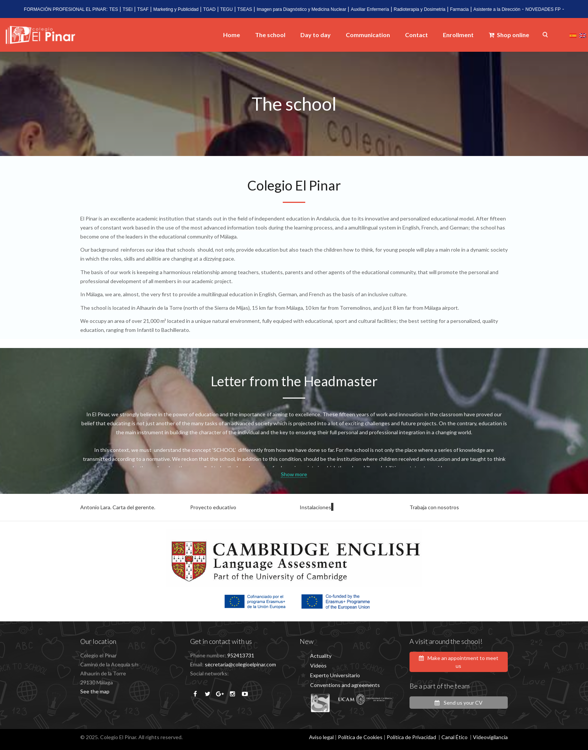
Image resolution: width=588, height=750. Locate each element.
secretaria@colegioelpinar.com (240, 664)
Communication (368, 34)
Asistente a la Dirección (496, 9)
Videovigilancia (490, 737)
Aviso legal (321, 737)
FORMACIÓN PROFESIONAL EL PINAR (65, 9)
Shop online (509, 34)
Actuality (321, 655)
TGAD (209, 9)
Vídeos (318, 665)
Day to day (315, 34)
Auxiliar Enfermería (370, 9)
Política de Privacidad (411, 737)
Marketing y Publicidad (176, 9)
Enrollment (458, 34)
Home (231, 34)
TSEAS (244, 9)
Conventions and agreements (345, 685)
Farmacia (459, 9)
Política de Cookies (360, 737)
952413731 (240, 655)
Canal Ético (454, 737)
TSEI (128, 9)
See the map (95, 691)
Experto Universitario (335, 675)
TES (113, 9)
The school (270, 34)
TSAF (143, 9)
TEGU (226, 9)
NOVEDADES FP (543, 9)
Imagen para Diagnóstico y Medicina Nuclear (301, 9)
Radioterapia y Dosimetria (420, 9)
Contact (416, 34)
